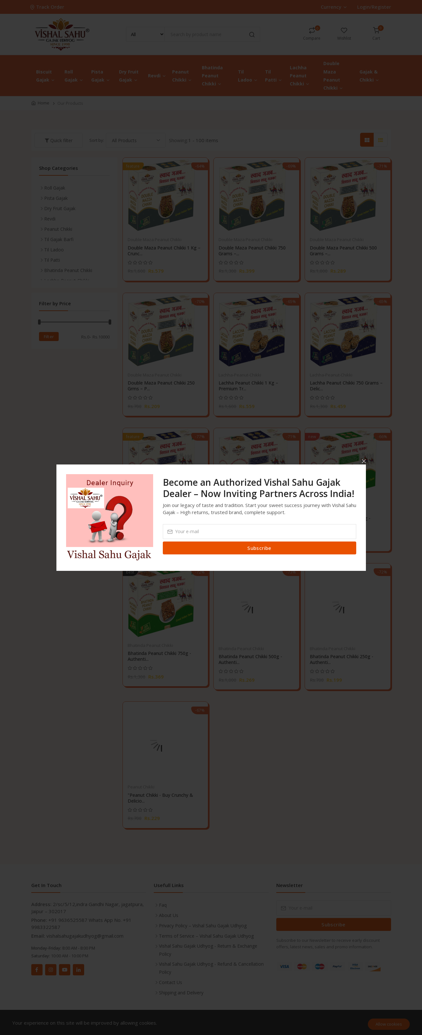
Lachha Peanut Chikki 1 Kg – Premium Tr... (248, 386)
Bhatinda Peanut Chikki (212, 75)
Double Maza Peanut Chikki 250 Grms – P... (161, 386)
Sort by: (96, 140)
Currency (333, 7)
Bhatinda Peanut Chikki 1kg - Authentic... (340, 521)
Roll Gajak (73, 76)
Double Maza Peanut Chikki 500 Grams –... (343, 251)
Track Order (47, 7)
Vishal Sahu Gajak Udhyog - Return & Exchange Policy (208, 950)
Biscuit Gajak (45, 76)
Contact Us (170, 982)
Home (43, 103)
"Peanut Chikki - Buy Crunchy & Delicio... (160, 798)
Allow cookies (389, 1024)
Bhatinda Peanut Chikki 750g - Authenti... (159, 656)
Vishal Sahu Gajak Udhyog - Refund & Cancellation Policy (211, 968)
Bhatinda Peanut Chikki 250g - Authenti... (341, 659)
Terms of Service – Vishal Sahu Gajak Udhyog (206, 936)
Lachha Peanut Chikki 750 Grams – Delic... (346, 386)
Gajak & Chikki (369, 76)
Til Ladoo (248, 76)
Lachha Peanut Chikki (300, 75)
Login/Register (374, 7)
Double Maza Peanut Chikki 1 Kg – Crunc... (164, 251)
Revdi (157, 76)
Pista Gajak (100, 76)
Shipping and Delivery (181, 993)
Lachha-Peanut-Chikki (240, 375)
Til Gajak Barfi (59, 239)
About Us (168, 915)
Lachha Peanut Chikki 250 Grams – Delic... (255, 521)
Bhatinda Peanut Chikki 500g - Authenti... (250, 659)
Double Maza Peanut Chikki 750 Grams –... (252, 251)
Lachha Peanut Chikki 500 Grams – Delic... (164, 521)
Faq (163, 905)
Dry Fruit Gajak (129, 76)
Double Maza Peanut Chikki (333, 75)
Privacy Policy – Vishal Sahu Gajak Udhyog (203, 926)
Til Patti (273, 76)
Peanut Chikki (182, 76)
